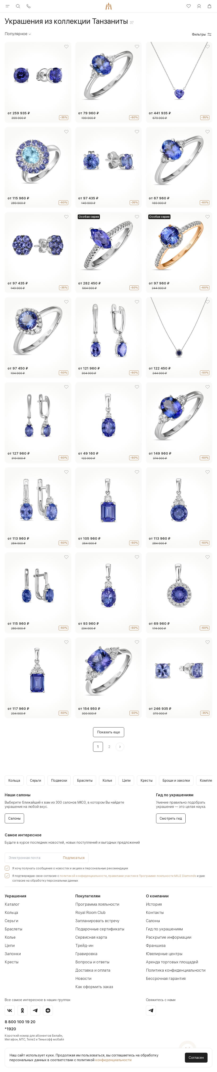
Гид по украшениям (163, 929)
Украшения (15, 896)
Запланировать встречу (96, 921)
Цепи (9, 946)
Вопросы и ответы (91, 962)
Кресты (11, 962)
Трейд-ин (83, 946)
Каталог (11, 904)
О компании (157, 896)
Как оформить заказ (93, 987)
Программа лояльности (96, 904)
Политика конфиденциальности (174, 970)
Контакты (154, 913)
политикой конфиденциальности (76, 876)
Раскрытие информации (167, 937)
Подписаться (74, 858)
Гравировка (85, 954)
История (153, 904)
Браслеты (13, 929)
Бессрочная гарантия (164, 979)
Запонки (12, 954)
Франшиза (155, 946)
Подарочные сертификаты (98, 929)
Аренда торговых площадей (170, 962)
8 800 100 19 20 (20, 1022)
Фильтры (202, 34)
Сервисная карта (90, 937)
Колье (10, 937)
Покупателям (87, 896)
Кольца (11, 913)
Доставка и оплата (91, 970)
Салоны (153, 921)
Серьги (11, 921)
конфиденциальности (113, 1060)
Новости (82, 979)
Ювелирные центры (163, 954)
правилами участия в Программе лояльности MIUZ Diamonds (140, 876)
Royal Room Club (90, 913)
